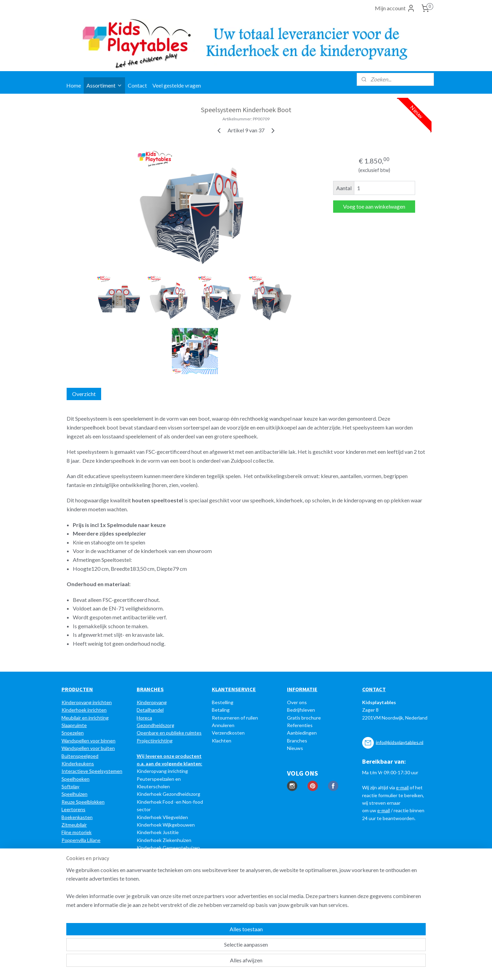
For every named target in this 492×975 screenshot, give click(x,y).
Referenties (300, 725)
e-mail (402, 787)
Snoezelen (73, 733)
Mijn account (395, 8)
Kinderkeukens (78, 763)
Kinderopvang (152, 702)
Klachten (221, 740)
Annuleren (223, 725)
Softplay (70, 786)
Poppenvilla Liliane (81, 840)
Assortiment (104, 85)
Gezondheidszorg (155, 725)
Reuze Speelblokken (83, 802)
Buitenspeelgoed (80, 756)
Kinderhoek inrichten (84, 710)
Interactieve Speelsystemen (92, 771)
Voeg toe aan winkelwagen (374, 206)
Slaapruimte (74, 725)
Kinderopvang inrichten (87, 702)
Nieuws (295, 748)
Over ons (297, 702)
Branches (297, 740)
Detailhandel (150, 710)
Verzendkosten (228, 733)
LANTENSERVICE (235, 689)
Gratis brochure (304, 718)
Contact (137, 85)
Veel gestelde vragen (176, 85)
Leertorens (73, 809)
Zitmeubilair (74, 825)
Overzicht (84, 394)
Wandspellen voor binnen (88, 740)
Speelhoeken (76, 779)
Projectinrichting (155, 740)
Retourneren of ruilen (235, 718)
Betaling (221, 710)
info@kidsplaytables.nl (399, 742)
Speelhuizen (74, 794)
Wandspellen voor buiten (88, 748)
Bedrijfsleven (301, 710)
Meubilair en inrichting (85, 718)
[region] (201, 944)
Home (73, 85)
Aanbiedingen (302, 733)
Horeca (144, 718)
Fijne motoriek (77, 832)
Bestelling (222, 702)
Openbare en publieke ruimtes (169, 733)
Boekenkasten (77, 817)
